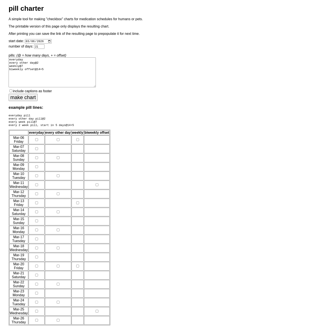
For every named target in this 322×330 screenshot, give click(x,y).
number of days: (26, 47)
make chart (23, 98)
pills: (52, 71)
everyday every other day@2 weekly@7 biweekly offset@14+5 (52, 73)
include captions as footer (30, 92)
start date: (30, 41)
